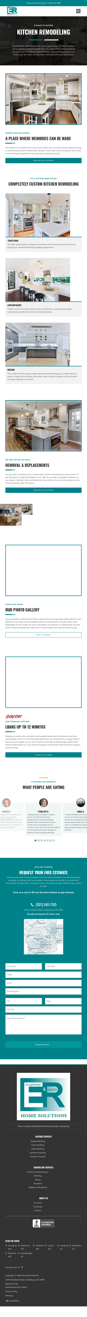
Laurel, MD (51, 1247)
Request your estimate (43, 160)
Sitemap (9, 1296)
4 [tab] (44, 840)
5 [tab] (47, 840)
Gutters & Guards (37, 1156)
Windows (37, 1183)
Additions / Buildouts (37, 1187)
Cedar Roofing (37, 1145)
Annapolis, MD (13, 1247)
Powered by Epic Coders (16, 1287)
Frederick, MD (40, 1247)
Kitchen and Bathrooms (37, 1172)
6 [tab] (50, 840)
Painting (38, 1176)
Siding (38, 1180)
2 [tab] (38, 840)
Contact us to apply (43, 755)
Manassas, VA (76, 1247)
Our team (37, 1203)
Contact (37, 1210)
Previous (6, 818)
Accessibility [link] (12, 1301)
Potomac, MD (12, 1255)
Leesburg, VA (64, 1247)
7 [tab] (53, 840)
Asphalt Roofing (37, 1141)
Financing (37, 1207)
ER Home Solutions (30, 1275)
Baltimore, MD (25, 1247)
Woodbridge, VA (26, 1255)
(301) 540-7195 (54, 3)
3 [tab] (41, 840)
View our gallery (43, 635)
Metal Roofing (37, 1149)
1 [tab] (35, 840)
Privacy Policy (11, 1291)
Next (80, 818)
